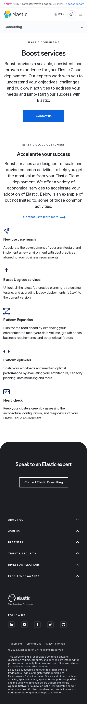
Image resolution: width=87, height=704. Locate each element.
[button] (43, 520)
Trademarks (15, 643)
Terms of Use (33, 643)
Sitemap (60, 643)
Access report (75, 3)
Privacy (48, 643)
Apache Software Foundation (25, 686)
